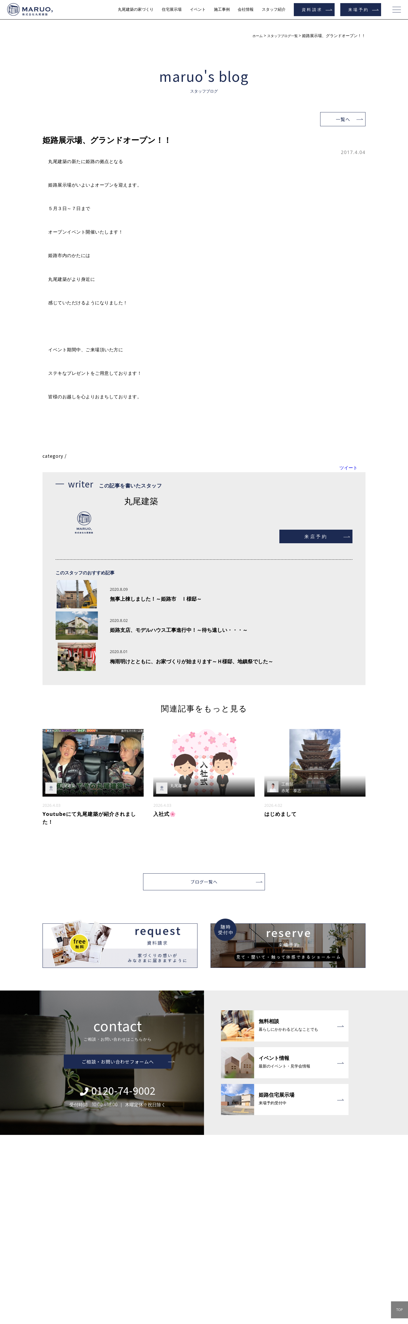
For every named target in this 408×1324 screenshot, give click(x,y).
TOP (399, 1309)
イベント (198, 9)
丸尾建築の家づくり (136, 9)
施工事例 (222, 9)
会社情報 (246, 9)
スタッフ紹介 (274, 9)
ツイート (348, 468)
